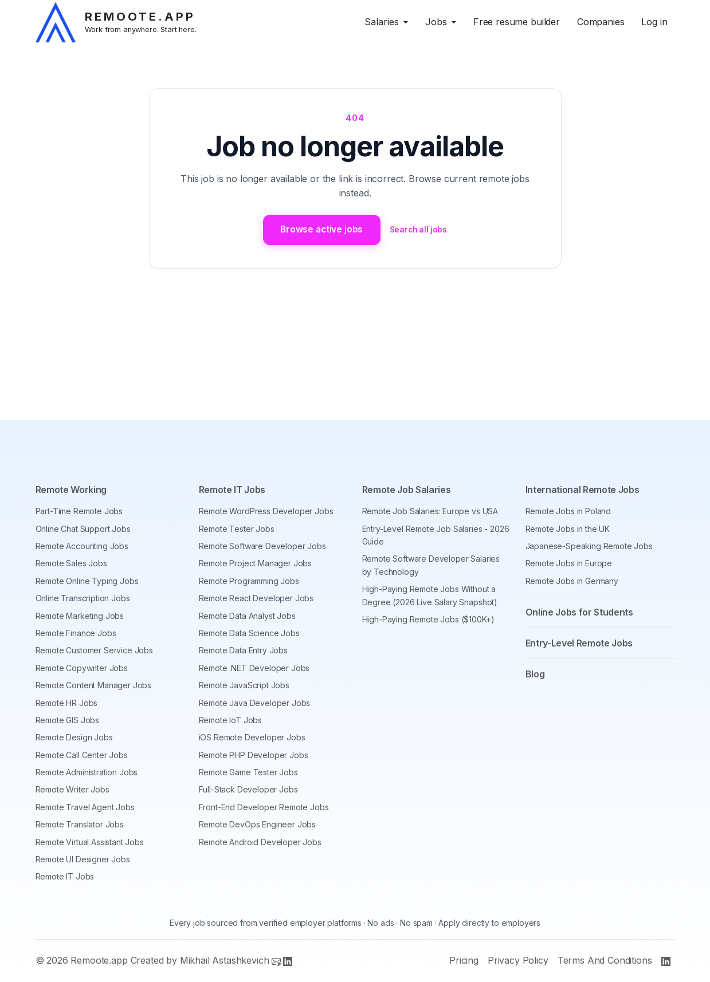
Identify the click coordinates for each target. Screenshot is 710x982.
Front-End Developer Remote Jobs (264, 807)
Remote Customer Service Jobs (95, 650)
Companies (601, 21)
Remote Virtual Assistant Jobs (90, 842)
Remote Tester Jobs (236, 529)
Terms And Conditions (605, 961)
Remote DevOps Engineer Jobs (257, 824)
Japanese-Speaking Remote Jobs (589, 546)
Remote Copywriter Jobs (82, 668)
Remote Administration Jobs (87, 772)
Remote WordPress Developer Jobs (266, 511)
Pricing (463, 961)
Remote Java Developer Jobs (255, 703)
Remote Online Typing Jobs (87, 581)
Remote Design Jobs (74, 737)
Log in (654, 21)
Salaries (381, 21)
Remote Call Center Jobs (82, 755)
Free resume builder (516, 21)
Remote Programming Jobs (249, 581)
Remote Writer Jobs (72, 790)
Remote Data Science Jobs (249, 633)
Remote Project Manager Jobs (255, 564)
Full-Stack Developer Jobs (248, 790)
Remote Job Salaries (406, 490)
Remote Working (71, 490)
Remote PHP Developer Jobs (253, 755)
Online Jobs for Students (579, 612)
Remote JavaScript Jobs (244, 685)
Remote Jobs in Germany (571, 581)
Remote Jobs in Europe (569, 564)
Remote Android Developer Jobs (260, 842)
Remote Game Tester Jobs (248, 772)
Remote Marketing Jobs (80, 616)
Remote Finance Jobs (76, 633)
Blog (535, 674)
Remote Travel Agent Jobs (85, 807)
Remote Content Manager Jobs (94, 685)
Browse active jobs (320, 229)
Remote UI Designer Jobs (83, 859)
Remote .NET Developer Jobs (254, 668)
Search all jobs (420, 230)
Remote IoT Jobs (230, 720)
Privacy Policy (518, 961)
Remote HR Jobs (67, 703)
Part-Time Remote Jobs (79, 511)
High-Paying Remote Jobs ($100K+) (428, 619)
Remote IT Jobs (65, 877)
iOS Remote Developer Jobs (252, 737)
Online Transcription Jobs (83, 598)
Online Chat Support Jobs (83, 529)
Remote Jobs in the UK (567, 529)
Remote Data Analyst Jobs (247, 616)
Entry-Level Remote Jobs (579, 643)
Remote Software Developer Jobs (262, 546)
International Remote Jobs (582, 490)
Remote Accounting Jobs (82, 546)
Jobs (436, 21)
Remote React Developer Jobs (256, 598)
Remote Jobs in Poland (568, 511)
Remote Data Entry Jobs (243, 650)
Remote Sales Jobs (71, 564)
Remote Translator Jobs (80, 824)
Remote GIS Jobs (68, 720)
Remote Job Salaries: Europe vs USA (430, 511)
